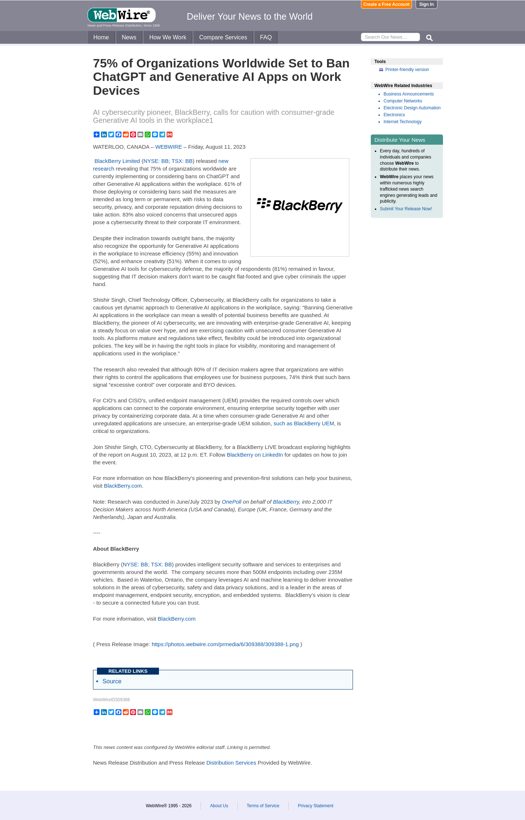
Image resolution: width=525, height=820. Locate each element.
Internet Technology (403, 121)
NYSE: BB (155, 161)
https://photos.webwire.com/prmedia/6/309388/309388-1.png (225, 644)
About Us (219, 805)
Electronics (394, 114)
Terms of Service (263, 805)
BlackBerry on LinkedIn (255, 455)
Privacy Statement (315, 805)
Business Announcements (409, 94)
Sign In (426, 4)
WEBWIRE (168, 147)
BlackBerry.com (123, 486)
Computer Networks (403, 101)
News (129, 37)
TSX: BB (182, 161)
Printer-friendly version (407, 69)
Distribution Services (231, 763)
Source (111, 681)
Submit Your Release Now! (406, 208)
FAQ (266, 37)
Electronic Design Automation (412, 107)
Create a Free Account (386, 4)
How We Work (167, 37)
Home (101, 37)
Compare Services (223, 37)
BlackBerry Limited (117, 161)
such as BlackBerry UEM (303, 423)
